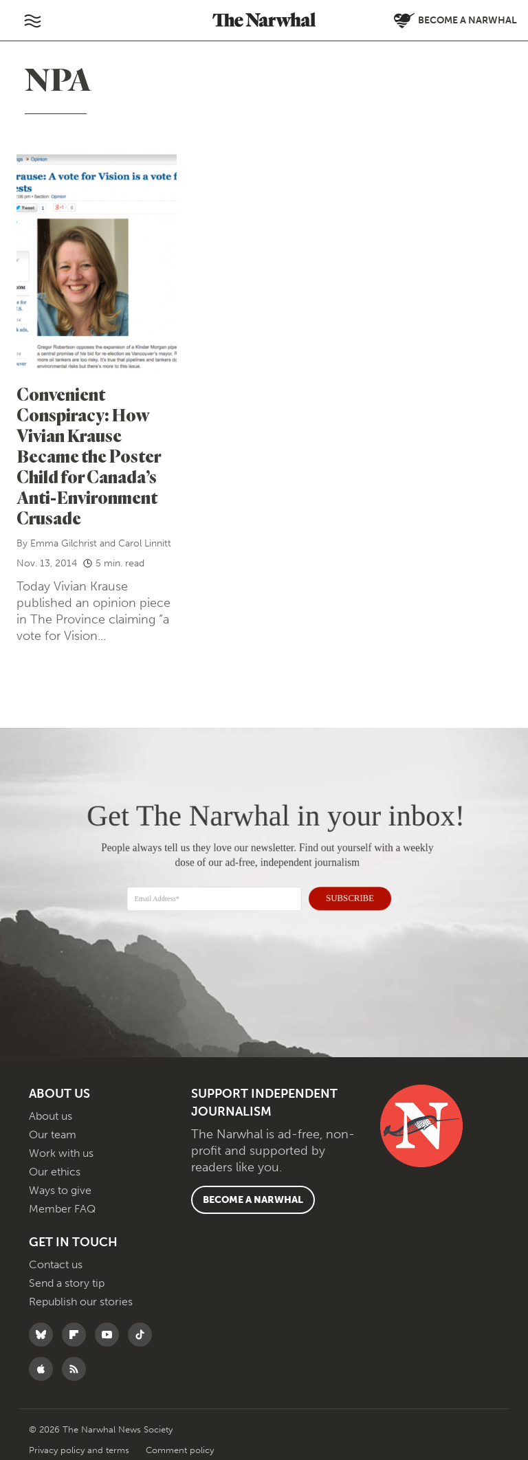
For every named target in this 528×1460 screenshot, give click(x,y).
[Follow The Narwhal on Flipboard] (77, 1334)
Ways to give (60, 1190)
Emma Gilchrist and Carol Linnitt (100, 543)
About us (50, 1115)
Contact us (55, 1264)
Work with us (61, 1153)
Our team (52, 1134)
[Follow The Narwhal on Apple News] (44, 1369)
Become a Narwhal (253, 1200)
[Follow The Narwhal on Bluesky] (44, 1334)
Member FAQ (62, 1208)
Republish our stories (81, 1301)
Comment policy (180, 1450)
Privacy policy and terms (80, 1450)
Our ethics (54, 1171)
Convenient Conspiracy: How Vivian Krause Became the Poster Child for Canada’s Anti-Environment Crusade (88, 456)
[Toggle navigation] (32, 21)
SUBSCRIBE (344, 896)
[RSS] (77, 1369)
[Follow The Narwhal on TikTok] (143, 1334)
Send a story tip (66, 1283)
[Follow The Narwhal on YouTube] (110, 1334)
